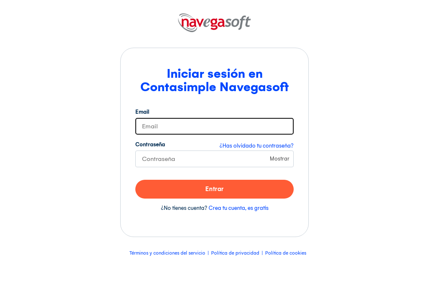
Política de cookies (285, 253)
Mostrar (279, 159)
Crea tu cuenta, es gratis (239, 208)
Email (142, 112)
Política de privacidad (235, 253)
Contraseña (150, 144)
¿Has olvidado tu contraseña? (257, 146)
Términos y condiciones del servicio (167, 253)
